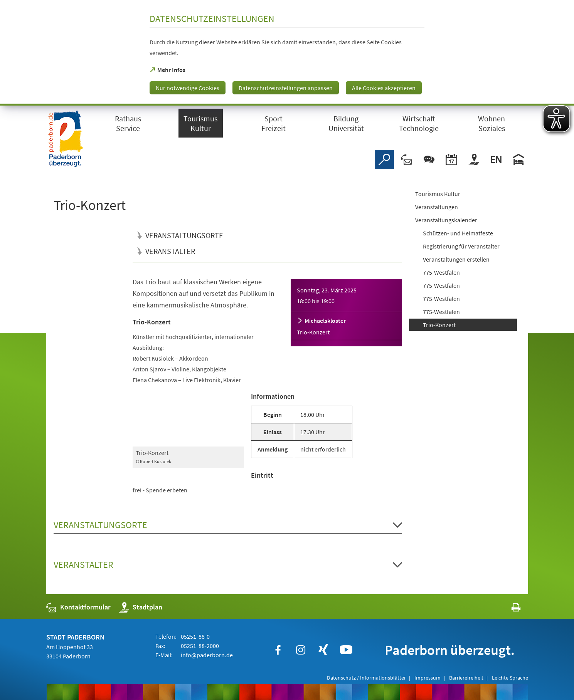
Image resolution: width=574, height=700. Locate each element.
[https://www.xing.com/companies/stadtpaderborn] (323, 650)
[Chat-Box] (429, 159)
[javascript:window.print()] (509, 609)
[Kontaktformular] (406, 159)
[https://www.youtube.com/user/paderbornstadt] (346, 650)
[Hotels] (518, 159)
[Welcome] (496, 159)
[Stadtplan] (473, 159)
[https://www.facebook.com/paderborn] (278, 650)
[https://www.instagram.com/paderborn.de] (301, 650)
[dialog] (287, 53)
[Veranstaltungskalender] (451, 159)
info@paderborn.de (206, 655)
